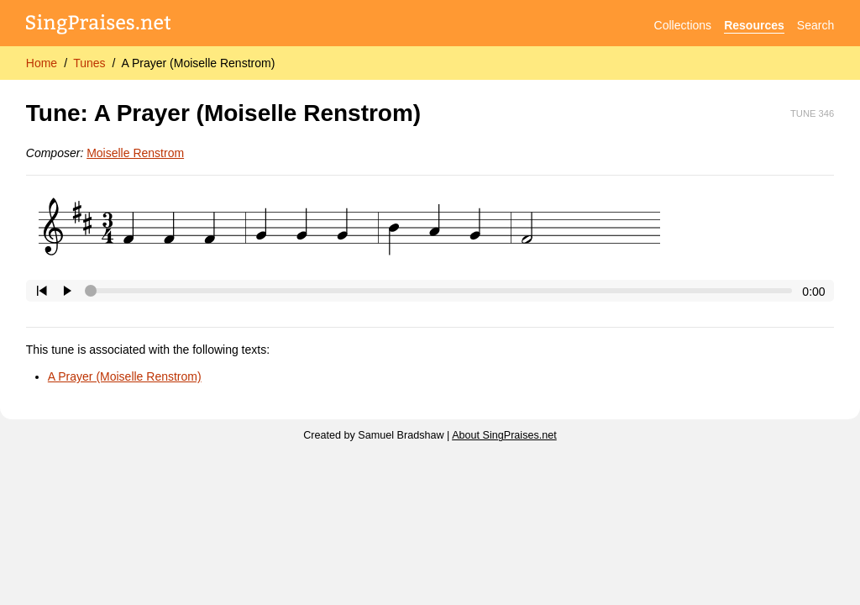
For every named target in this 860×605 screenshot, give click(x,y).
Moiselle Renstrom (135, 153)
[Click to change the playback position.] (442, 290)
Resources (754, 25)
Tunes (89, 63)
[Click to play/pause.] (67, 290)
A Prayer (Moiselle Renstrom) (198, 63)
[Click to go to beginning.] (42, 290)
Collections (682, 25)
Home (41, 63)
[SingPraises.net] (98, 25)
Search (815, 25)
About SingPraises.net (504, 435)
